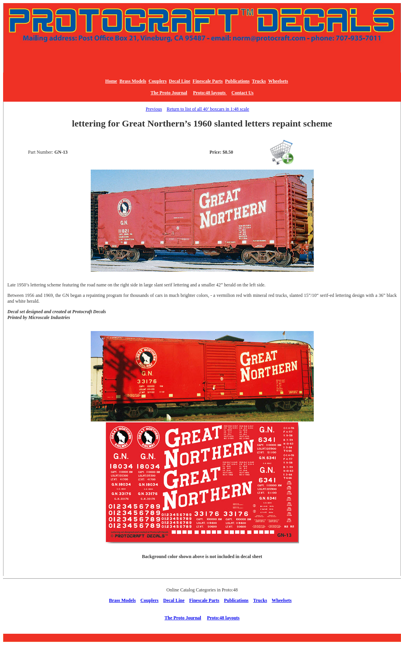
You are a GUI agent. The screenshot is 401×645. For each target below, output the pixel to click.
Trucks (259, 81)
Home (111, 81)
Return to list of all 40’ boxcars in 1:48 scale (208, 109)
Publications (237, 81)
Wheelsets (278, 81)
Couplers (158, 81)
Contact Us (243, 92)
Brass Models (132, 81)
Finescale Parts (208, 81)
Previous (154, 109)
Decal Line (179, 81)
